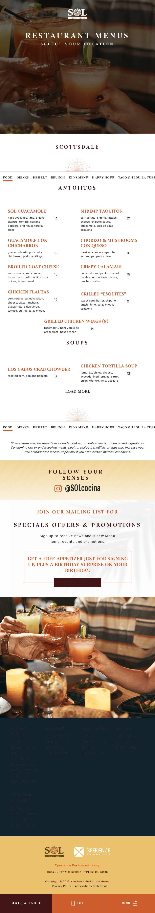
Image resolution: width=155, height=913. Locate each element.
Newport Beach (77, 128)
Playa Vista (51, 106)
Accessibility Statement (91, 886)
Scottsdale (51, 117)
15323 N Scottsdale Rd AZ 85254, (93, 742)
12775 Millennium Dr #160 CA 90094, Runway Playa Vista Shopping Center (24, 758)
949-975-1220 (127, 747)
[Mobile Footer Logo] (54, 851)
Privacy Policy (61, 886)
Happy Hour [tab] (103, 177)
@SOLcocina (83, 488)
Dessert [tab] (40, 177)
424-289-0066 (23, 781)
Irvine (104, 117)
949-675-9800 (23, 825)
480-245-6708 (93, 753)
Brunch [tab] (58, 177)
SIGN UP (77, 582)
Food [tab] (8, 177)
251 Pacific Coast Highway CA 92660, (24, 814)
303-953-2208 (58, 753)
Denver (103, 106)
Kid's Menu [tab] (78, 177)
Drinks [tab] (23, 177)
